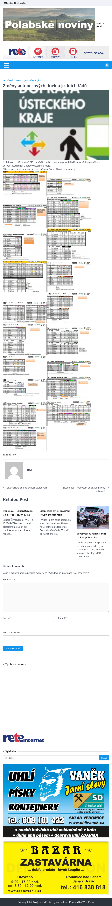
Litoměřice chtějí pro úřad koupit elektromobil (55, 512)
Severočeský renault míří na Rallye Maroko (91, 535)
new (14, 454)
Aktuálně (8, 80)
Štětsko (42, 80)
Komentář (9, 579)
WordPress (88, 902)
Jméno (7, 618)
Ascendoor (61, 902)
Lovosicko (19, 80)
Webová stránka (11, 632)
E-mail (62, 618)
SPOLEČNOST (31, 80)
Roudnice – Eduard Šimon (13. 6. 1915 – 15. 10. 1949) (18, 512)
